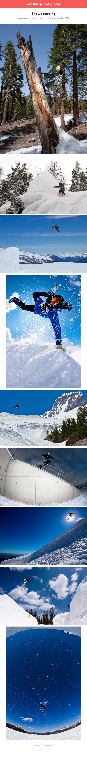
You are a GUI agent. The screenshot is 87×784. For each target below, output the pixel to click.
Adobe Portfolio (47, 746)
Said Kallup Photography (43, 4)
